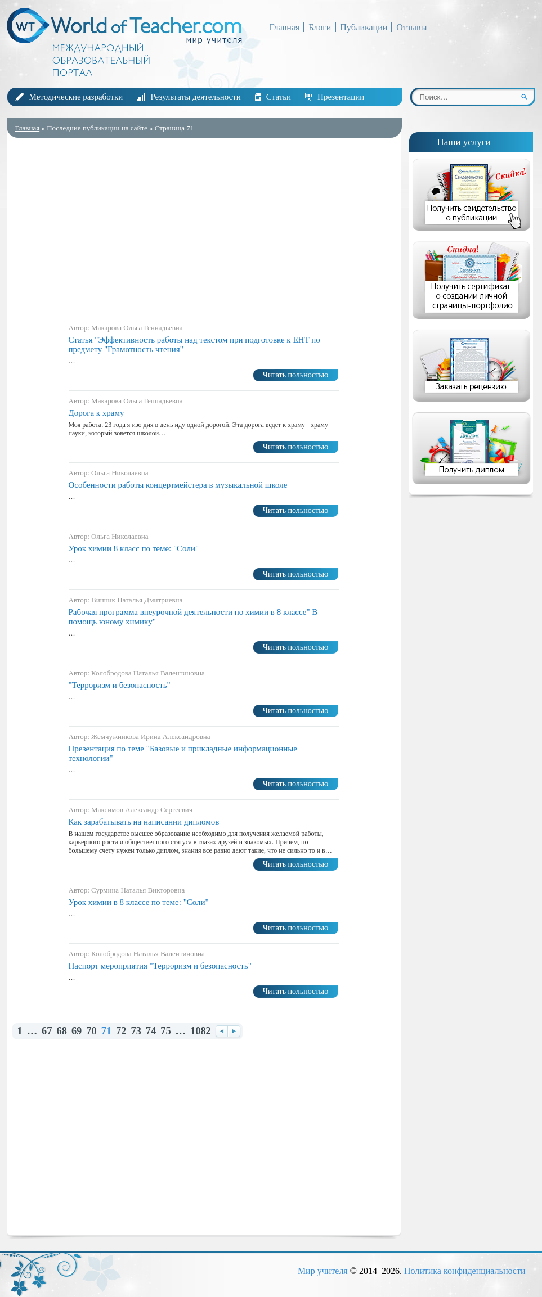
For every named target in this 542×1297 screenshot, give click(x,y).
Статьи (278, 96)
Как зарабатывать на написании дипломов (144, 821)
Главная (285, 27)
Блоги (319, 27)
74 (151, 1031)
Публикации (363, 27)
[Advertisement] (204, 228)
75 (165, 1031)
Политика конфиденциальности (465, 1271)
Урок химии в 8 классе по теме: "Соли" (139, 902)
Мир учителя (323, 1271)
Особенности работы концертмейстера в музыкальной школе (178, 484)
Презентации (340, 96)
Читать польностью (295, 375)
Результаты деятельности (195, 96)
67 (47, 1031)
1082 (200, 1031)
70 (91, 1031)
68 (61, 1031)
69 (76, 1031)
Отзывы (411, 27)
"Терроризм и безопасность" (120, 685)
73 (136, 1031)
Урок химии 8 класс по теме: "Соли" (134, 548)
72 (121, 1031)
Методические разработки (76, 96)
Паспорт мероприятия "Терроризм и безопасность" (160, 965)
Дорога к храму (96, 412)
